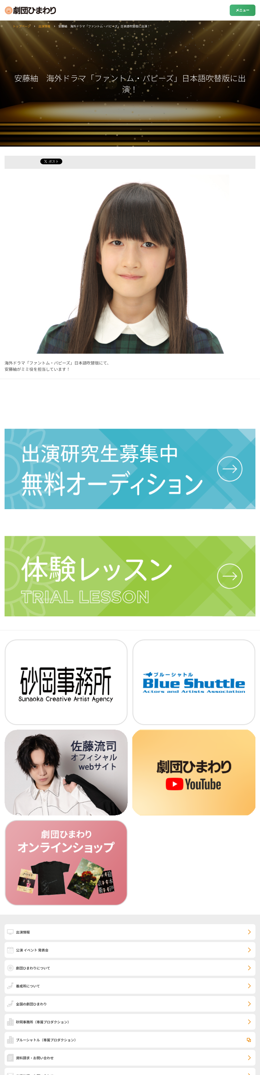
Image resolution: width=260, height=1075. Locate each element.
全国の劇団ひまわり (31, 1003)
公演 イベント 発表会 (32, 950)
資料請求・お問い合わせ (35, 1057)
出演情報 (45, 26)
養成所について (28, 985)
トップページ (21, 26)
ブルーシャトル (47, 1039)
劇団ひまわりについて (33, 967)
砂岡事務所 (43, 1021)
